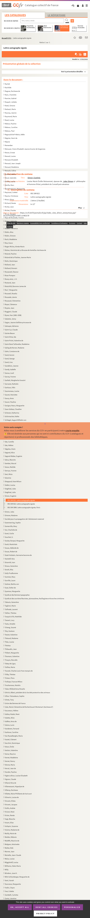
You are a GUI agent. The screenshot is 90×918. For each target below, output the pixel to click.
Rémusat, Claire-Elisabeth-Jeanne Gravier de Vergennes (25, 149)
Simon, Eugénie (11, 496)
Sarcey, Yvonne (10, 377)
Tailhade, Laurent (11, 609)
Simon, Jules (9, 512)
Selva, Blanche (10, 460)
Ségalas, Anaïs (10, 449)
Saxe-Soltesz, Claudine (13, 409)
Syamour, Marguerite (12, 591)
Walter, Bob (9, 848)
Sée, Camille (9, 442)
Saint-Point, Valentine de (14, 340)
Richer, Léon (9, 207)
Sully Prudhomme (11, 573)
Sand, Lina (9, 362)
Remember (9, 145)
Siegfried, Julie (10, 492)
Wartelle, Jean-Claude (13, 855)
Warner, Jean (9, 851)
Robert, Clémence (11, 228)
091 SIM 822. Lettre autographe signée (21, 504)
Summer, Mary (10, 577)
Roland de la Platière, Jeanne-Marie (18, 257)
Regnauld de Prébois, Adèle (15, 134)
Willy (6, 869)
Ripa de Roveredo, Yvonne (14, 218)
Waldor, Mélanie (11, 837)
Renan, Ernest (10, 152)
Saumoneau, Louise (12, 391)
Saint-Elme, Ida (10, 337)
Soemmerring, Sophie (13, 522)
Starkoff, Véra (10, 559)
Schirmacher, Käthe (12, 416)
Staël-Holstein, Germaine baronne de (18, 555)
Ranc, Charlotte (10, 95)
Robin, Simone (10, 236)
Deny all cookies (47, 907)
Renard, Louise (10, 156)
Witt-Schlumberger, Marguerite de (17, 877)
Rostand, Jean (10, 283)
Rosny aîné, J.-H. (11, 279)
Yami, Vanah (9, 880)
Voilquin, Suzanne (11, 826)
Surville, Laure (10, 580)
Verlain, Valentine (11, 750)
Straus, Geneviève (11, 566)
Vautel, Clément (10, 739)
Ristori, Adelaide (11, 221)
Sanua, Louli (9, 373)
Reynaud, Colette (11, 192)
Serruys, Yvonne (10, 470)
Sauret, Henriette (11, 395)
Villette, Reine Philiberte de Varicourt (18, 794)
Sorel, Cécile (9, 533)
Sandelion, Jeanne (11, 366)
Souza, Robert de (11, 551)
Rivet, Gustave (10, 225)
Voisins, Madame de (12, 830)
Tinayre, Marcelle (11, 660)
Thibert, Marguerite (12, 653)
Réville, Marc (9, 185)
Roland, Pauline (10, 254)
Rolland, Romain (11, 268)
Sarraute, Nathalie (11, 384)
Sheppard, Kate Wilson (13, 481)
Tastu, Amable (10, 624)
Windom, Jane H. (11, 873)
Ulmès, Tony (9, 700)
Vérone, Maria (10, 765)
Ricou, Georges (10, 214)
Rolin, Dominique (11, 261)
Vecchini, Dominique (12, 743)
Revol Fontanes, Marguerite (15, 189)
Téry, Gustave (9, 631)
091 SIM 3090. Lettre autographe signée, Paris (24, 507)
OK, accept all (19, 907)
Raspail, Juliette (11, 102)
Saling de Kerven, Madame (14, 348)
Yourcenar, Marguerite (13, 884)
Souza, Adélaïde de (12, 548)
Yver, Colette (9, 891)
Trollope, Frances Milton (13, 682)
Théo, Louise (9, 642)
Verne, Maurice (10, 754)
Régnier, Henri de (11, 138)
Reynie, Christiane (11, 196)
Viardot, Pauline (11, 772)
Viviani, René (9, 812)
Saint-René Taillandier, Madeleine (17, 344)
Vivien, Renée (10, 815)
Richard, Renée (10, 203)
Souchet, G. (9, 537)
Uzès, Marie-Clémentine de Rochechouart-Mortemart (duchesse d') (29, 707)
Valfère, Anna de (11, 721)
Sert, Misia (8, 474)
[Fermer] (45, 424)
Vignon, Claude (10, 779)
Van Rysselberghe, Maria (14, 736)
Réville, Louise (10, 181)
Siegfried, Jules (10, 489)
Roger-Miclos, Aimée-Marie (14, 246)
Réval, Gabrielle (10, 178)
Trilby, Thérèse (10, 674)
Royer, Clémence (11, 304)
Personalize (72, 907)
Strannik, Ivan (10, 562)
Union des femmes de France (15, 703)
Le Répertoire (57, 15)
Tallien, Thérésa (10, 613)
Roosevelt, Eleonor (11, 272)
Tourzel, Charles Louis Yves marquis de (19, 671)
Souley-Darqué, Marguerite (14, 541)
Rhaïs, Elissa (9, 199)
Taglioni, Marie (10, 606)
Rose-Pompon (10, 275)
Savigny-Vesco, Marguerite (14, 405)
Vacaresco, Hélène (11, 710)
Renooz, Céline (10, 174)
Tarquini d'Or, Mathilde (13, 616)
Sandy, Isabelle (10, 369)
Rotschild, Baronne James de (15, 286)
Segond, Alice (10, 452)
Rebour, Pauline (10, 124)
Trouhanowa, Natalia (12, 685)
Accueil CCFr (6, 38)
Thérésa (8, 645)
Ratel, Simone (10, 105)
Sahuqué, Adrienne (12, 326)
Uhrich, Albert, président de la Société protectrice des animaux (27, 692)
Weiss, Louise (9, 859)
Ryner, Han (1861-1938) (13, 315)
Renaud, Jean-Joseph (13, 163)
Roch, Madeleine (11, 239)
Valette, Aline (9, 718)
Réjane (7, 142)
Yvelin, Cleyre (10, 888)
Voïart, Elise (9, 822)
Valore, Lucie (9, 725)
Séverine (8, 478)
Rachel (7, 84)
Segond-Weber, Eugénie (13, 456)
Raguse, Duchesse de (12, 91)
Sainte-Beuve (10, 333)
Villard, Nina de (10, 783)
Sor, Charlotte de (11, 530)
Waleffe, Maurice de (12, 841)
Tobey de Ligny (10, 663)
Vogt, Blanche (10, 819)
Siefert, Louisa (10, 485)
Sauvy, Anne (9, 398)
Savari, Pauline (10, 402)
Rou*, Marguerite (11, 290)
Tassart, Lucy (9, 620)
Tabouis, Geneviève (12, 602)
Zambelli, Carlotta (11, 895)
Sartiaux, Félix (10, 387)
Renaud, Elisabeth (11, 160)
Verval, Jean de (10, 768)
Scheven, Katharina (12, 413)
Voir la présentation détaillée (72, 71)
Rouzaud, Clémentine (12, 301)
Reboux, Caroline (11, 127)
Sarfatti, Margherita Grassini (15, 380)
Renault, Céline (10, 171)
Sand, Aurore (9, 355)
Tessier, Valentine (11, 635)
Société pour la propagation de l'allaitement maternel (24, 519)
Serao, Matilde (10, 467)
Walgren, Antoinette (12, 844)
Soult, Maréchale (11, 544)
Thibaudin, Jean (11, 649)
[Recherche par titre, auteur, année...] (42, 20)
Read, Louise (9, 120)
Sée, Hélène (9, 445)
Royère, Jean (9, 308)
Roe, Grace (9, 243)
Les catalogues (15, 15)
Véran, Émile (9, 747)
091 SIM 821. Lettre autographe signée (21, 500)
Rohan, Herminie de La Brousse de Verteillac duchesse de (25, 250)
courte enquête (72, 430)
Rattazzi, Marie (10, 109)
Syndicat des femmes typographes (17, 595)
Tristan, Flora (9, 678)
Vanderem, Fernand (12, 728)
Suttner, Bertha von (12, 584)
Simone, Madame (11, 515)
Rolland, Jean (10, 264)
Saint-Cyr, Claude (11, 330)
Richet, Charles (10, 210)
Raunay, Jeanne (10, 113)
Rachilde (8, 87)
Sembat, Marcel (10, 463)
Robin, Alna (9, 232)
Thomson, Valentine (12, 656)
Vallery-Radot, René (12, 714)
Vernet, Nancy (10, 761)
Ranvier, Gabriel (10, 98)
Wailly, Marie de (10, 833)
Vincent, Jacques (11, 804)
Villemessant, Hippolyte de (14, 786)
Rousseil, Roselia (11, 293)
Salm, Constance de (12, 351)
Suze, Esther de (10, 588)
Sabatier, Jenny (10, 319)
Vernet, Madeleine (11, 757)
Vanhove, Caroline (11, 732)
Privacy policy (45, 913)
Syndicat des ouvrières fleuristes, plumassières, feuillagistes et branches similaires (34, 598)
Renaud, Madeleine (12, 167)
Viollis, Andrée (10, 808)
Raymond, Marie (11, 116)
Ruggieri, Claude (11, 311)
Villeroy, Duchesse (11, 790)
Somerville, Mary (11, 526)
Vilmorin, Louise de (12, 797)
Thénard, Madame (11, 638)
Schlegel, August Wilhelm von (15, 420)
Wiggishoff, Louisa (11, 862)
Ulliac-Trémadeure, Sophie (14, 696)
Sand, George (10, 358)
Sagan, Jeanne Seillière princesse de (18, 322)
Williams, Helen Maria (13, 866)
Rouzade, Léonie (11, 297)
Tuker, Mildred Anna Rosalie (15, 689)
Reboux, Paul (10, 131)
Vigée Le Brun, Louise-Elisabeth (16, 775)
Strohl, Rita (9, 569)
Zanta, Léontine (10, 898)
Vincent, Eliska (10, 801)
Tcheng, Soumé (10, 627)
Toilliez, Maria (10, 667)
